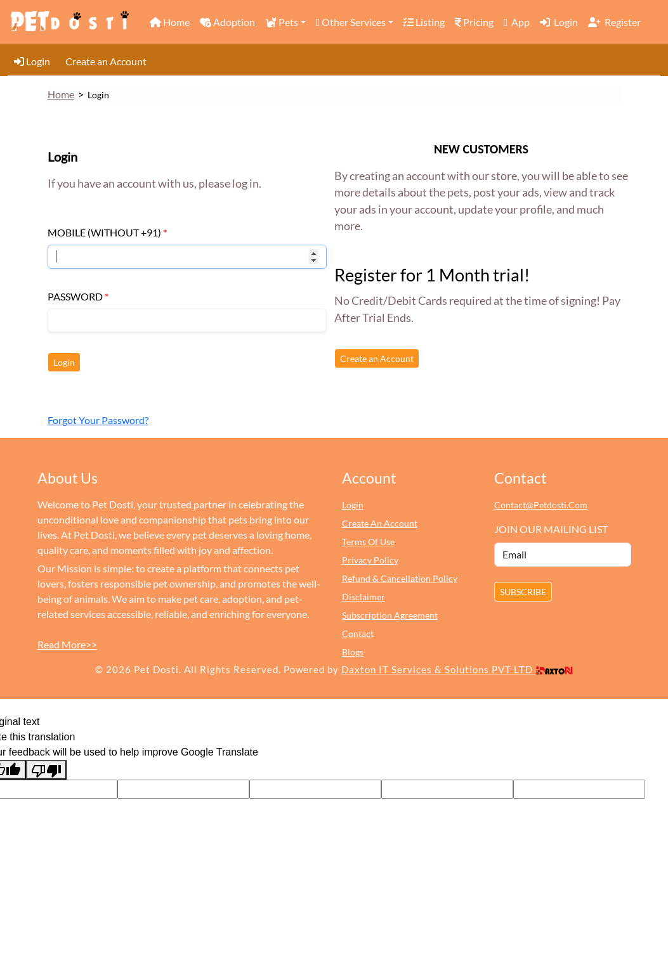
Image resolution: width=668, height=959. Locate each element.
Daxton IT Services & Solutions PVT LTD (457, 669)
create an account (379, 523)
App (517, 22)
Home (170, 22)
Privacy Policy (370, 560)
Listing (424, 22)
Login (559, 22)
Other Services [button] (351, 22)
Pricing (474, 22)
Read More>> (67, 644)
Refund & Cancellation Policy (399, 578)
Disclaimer (363, 596)
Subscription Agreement (390, 615)
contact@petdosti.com (540, 504)
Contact (358, 633)
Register (614, 22)
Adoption (227, 22)
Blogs (352, 652)
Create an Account (106, 61)
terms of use (368, 541)
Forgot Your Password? (98, 420)
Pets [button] (281, 22)
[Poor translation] (46, 770)
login (352, 504)
